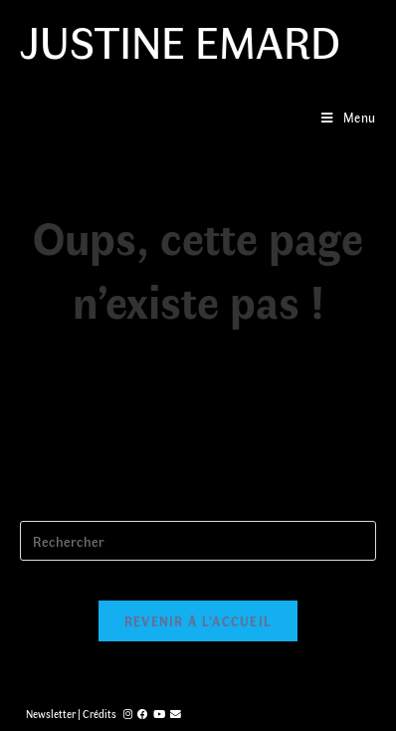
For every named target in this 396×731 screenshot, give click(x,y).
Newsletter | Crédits (71, 713)
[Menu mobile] (348, 117)
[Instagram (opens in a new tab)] (127, 713)
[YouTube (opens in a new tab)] (159, 713)
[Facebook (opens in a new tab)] (142, 713)
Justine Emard (180, 40)
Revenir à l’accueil (198, 620)
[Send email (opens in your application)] (175, 713)
